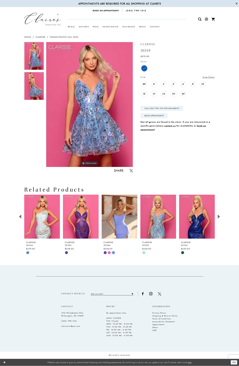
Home (27, 37)
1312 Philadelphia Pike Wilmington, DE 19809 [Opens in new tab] (72, 314)
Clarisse (41, 37)
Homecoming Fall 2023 (64, 37)
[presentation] (42, 217)
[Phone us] (136, 10)
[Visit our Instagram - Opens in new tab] (150, 294)
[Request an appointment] (106, 10)
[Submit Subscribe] (132, 293)
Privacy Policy (159, 313)
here (189, 362)
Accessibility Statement (163, 321)
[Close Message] (236, 3)
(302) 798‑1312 (69, 321)
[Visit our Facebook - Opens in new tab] (143, 294)
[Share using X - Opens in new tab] (131, 170)
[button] (206, 19)
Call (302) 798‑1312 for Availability (162, 108)
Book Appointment (154, 115)
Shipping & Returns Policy (165, 316)
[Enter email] (112, 293)
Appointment (158, 324)
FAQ (154, 330)
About (155, 327)
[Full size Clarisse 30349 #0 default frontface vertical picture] (89, 104)
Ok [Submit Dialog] (234, 362)
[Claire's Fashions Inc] (42, 19)
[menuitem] (106, 10)
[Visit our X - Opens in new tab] (159, 294)
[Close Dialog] (4, 362)
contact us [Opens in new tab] (170, 125)
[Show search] (199, 19)
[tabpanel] (34, 57)
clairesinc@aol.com (70, 326)
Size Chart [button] (209, 77)
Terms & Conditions (161, 318)
